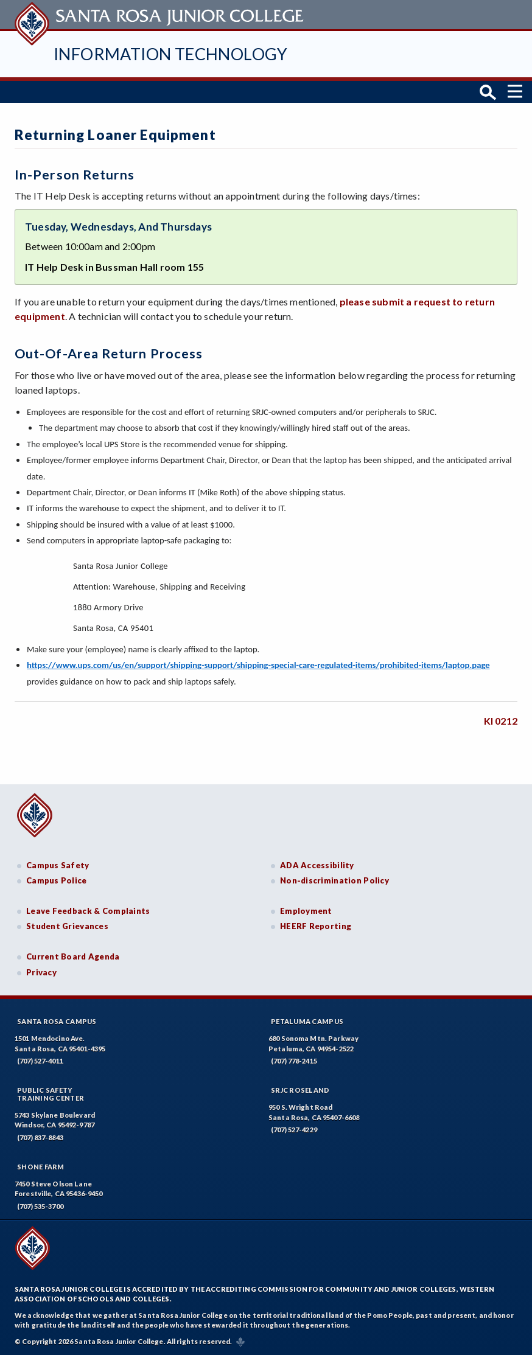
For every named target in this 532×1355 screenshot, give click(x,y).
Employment (306, 911)
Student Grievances (67, 926)
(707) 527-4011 (40, 1061)
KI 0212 (500, 720)
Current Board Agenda (73, 956)
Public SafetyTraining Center (50, 1094)
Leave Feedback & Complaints (88, 911)
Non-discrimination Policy (334, 880)
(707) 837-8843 (40, 1137)
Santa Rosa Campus (57, 1021)
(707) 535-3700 (40, 1206)
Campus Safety (57, 865)
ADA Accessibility (317, 865)
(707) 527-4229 (294, 1130)
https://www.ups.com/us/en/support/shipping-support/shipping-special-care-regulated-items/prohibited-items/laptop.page (258, 665)
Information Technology (171, 54)
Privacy (41, 972)
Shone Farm (41, 1167)
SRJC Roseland (300, 1090)
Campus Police (56, 880)
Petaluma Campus (307, 1021)
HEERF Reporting (315, 926)
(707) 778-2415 (294, 1061)
